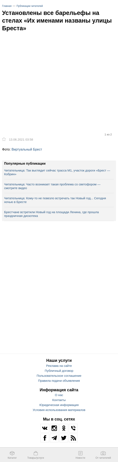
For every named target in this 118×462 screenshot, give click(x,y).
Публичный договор (59, 370)
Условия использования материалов (59, 410)
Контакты (59, 400)
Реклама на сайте (59, 365)
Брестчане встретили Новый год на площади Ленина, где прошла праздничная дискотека (51, 214)
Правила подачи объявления (59, 380)
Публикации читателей (30, 6)
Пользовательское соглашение (59, 375)
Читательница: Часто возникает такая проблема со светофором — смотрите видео (52, 186)
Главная (7, 6)
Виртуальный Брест (27, 149)
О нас (59, 395)
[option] (59, 74)
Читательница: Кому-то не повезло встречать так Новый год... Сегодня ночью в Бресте (55, 200)
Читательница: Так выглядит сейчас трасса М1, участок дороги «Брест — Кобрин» (57, 172)
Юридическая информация (59, 405)
